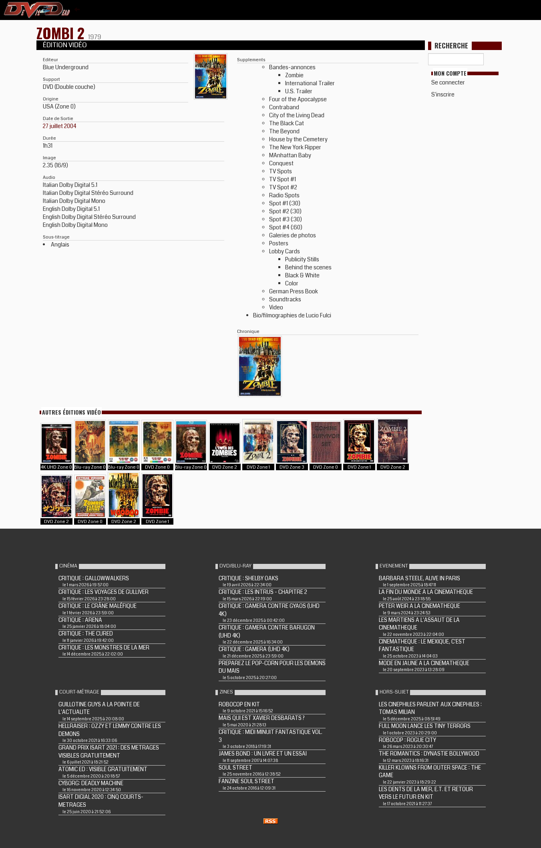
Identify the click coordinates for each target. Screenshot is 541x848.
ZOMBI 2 (62, 32)
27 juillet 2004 (59, 126)
